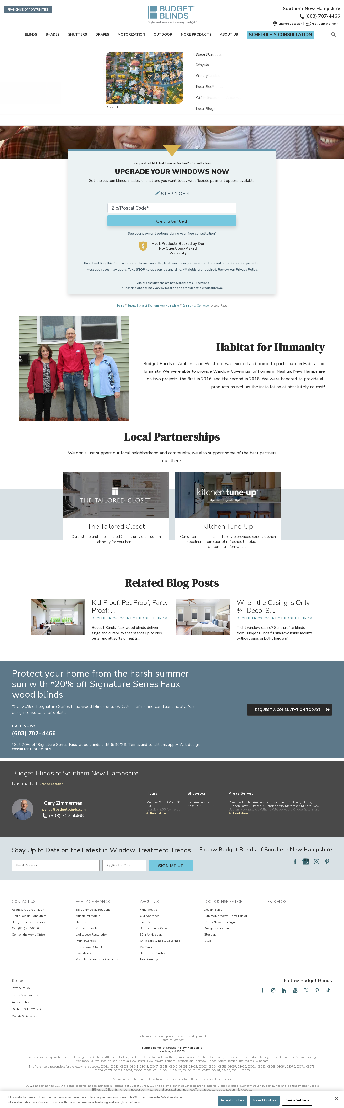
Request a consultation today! (287, 709)
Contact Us (24, 901)
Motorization (131, 34)
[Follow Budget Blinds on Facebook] (295, 861)
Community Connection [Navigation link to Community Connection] (196, 305)
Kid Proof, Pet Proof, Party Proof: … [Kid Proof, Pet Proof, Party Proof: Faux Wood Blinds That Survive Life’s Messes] (130, 606)
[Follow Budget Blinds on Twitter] (306, 990)
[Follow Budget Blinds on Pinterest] (327, 861)
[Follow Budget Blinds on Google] (306, 861)
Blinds (31, 34)
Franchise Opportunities (28, 9)
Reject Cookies (264, 1100)
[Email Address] (56, 865)
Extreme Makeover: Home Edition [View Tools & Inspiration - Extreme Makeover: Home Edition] (226, 916)
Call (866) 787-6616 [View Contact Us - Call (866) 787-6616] (25, 928)
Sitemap (17, 981)
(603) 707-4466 (319, 16)
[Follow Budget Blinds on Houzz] (284, 990)
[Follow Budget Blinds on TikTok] (328, 990)
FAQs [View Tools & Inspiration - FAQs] (208, 941)
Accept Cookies (233, 1100)
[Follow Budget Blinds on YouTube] (295, 990)
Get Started (172, 221)
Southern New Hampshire (311, 8)
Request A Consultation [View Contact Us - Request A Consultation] (28, 910)
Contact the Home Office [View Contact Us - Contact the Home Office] (28, 934)
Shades (52, 34)
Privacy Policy (246, 269)
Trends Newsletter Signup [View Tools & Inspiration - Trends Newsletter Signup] (221, 922)
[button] (287, 23)
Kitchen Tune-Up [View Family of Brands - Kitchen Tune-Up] (87, 928)
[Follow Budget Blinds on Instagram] (316, 861)
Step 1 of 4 (175, 193)
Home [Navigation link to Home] (120, 305)
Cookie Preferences (24, 1016)
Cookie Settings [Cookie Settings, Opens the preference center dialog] (297, 1100)
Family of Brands (93, 901)
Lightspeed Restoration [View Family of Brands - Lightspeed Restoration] (92, 934)
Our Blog (277, 901)
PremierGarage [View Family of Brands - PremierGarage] (86, 941)
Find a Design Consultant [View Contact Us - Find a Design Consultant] (29, 916)
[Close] (336, 1098)
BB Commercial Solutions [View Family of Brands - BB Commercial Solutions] (93, 910)
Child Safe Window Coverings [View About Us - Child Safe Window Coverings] (160, 941)
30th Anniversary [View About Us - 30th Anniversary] (151, 934)
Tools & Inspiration (223, 901)
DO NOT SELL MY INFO (27, 1009)
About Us (229, 34)
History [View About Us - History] (145, 922)
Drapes (102, 34)
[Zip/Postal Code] (124, 865)
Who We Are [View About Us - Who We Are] (148, 910)
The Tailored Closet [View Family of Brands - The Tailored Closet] (89, 947)
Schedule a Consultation (280, 35)
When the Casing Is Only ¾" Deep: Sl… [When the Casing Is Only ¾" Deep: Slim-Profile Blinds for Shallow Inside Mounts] (273, 606)
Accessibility (20, 1002)
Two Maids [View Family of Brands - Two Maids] (83, 953)
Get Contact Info (322, 23)
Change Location (52, 784)
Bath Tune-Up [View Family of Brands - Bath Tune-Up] (85, 922)
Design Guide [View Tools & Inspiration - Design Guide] (213, 910)
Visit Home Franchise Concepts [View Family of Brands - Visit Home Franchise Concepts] (97, 959)
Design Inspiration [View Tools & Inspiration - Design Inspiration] (216, 928)
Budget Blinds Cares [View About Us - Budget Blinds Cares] (154, 928)
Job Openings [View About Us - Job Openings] (149, 959)
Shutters (77, 34)
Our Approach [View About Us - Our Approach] (149, 916)
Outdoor (163, 34)
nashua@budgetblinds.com (63, 809)
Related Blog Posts (172, 582)
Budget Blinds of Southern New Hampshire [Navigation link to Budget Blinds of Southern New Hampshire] (153, 305)
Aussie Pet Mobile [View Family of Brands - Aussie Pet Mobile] (88, 916)
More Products (196, 34)
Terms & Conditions (25, 995)
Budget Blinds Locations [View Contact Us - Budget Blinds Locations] (28, 922)
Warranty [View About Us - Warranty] (146, 947)
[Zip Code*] (172, 208)
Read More (156, 813)
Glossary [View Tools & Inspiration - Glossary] (210, 934)
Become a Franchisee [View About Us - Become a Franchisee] (154, 953)
